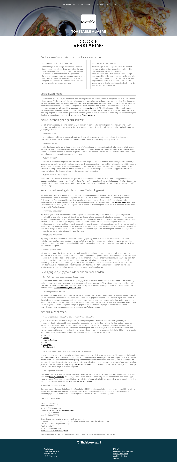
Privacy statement (120, 454)
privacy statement (90, 108)
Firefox (46, 338)
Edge (45, 342)
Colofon (116, 458)
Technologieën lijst (122, 202)
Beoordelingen (85, 4)
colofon (111, 4)
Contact (100, 4)
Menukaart (69, 4)
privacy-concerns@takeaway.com (81, 115)
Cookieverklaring (120, 456)
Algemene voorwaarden (123, 451)
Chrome (46, 335)
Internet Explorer (50, 340)
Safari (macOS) (49, 347)
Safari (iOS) (47, 344)
